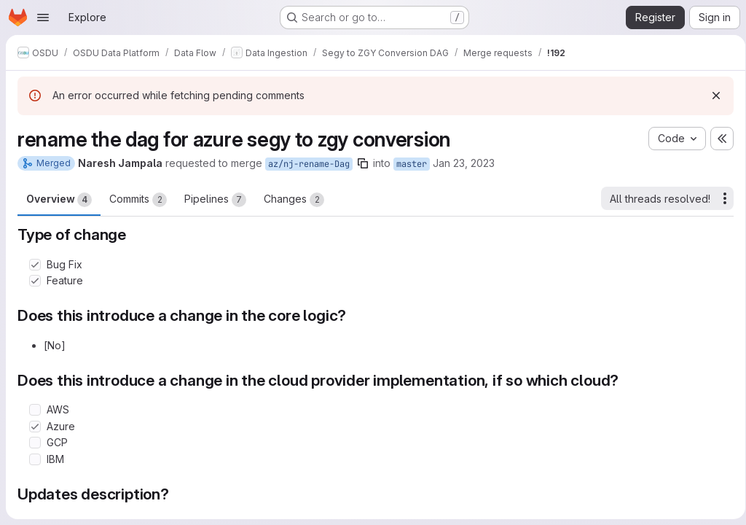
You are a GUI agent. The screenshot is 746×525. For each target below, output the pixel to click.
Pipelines (215, 199)
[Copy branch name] (363, 163)
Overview (59, 199)
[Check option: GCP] (35, 442)
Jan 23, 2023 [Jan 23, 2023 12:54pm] (464, 163)
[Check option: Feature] (35, 281)
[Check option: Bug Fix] (35, 265)
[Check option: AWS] (35, 410)
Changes (294, 199)
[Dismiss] (711, 95)
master (411, 164)
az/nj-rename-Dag (309, 164)
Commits (138, 199)
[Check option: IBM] (35, 459)
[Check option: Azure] (35, 426)
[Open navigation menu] (43, 17)
